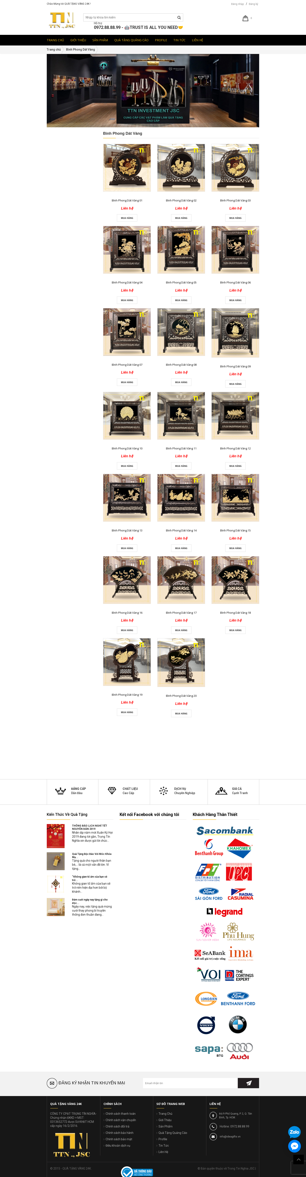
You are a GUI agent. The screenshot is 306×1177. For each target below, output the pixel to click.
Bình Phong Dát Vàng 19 (127, 695)
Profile (163, 1139)
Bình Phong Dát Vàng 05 (181, 282)
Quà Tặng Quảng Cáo (173, 1133)
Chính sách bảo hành (119, 1133)
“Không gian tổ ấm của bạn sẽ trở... (89, 878)
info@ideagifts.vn (230, 1136)
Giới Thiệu (165, 1120)
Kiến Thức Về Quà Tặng (67, 814)
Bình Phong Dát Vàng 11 (181, 448)
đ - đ (57, 318)
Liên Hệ (163, 1152)
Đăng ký (253, 4)
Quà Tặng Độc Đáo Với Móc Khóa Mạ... (91, 856)
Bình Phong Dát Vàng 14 (181, 530)
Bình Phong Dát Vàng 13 (127, 530)
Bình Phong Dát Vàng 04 (127, 282)
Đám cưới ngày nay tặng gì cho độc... (90, 901)
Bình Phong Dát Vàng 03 (235, 200)
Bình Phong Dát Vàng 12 (235, 448)
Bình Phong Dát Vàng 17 (181, 613)
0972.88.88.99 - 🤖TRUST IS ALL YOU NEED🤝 (138, 27)
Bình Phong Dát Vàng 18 (235, 613)
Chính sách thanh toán (121, 1113)
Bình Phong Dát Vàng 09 (235, 366)
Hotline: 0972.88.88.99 (234, 1126)
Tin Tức (164, 1145)
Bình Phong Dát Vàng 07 (127, 365)
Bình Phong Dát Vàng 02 (181, 200)
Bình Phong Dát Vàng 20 (181, 696)
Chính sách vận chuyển (121, 1120)
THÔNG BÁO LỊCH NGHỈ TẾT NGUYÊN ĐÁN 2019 (89, 827)
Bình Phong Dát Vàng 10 (127, 448)
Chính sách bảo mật (119, 1139)
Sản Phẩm (166, 1126)
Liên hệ (76, 392)
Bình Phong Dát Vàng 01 (127, 200)
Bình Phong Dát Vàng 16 (127, 613)
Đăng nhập (237, 4)
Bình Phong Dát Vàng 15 (235, 530)
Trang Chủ (165, 1113)
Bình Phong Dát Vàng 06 (235, 282)
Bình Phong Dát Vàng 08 (181, 365)
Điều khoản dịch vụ (118, 1145)
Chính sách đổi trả (117, 1126)
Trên (57, 352)
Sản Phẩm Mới (61, 372)
